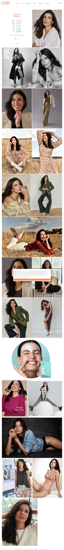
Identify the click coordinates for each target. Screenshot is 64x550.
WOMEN (17, 3)
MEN (22, 3)
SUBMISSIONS (40, 3)
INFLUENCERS (28, 3)
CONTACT (48, 3)
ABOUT (34, 3)
